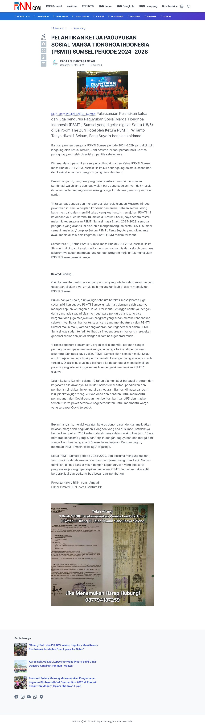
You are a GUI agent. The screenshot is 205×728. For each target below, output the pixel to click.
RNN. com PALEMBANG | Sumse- (73, 113)
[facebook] (43, 44)
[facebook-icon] (16, 697)
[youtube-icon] (29, 697)
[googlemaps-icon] (41, 697)
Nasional (71, 6)
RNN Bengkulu (125, 6)
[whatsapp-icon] (35, 697)
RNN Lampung (148, 6)
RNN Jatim (105, 6)
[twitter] (43, 50)
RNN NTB (88, 6)
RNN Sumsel (54, 6)
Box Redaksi (169, 6)
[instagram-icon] (23, 697)
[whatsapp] (43, 57)
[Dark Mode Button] (182, 6)
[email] (43, 64)
